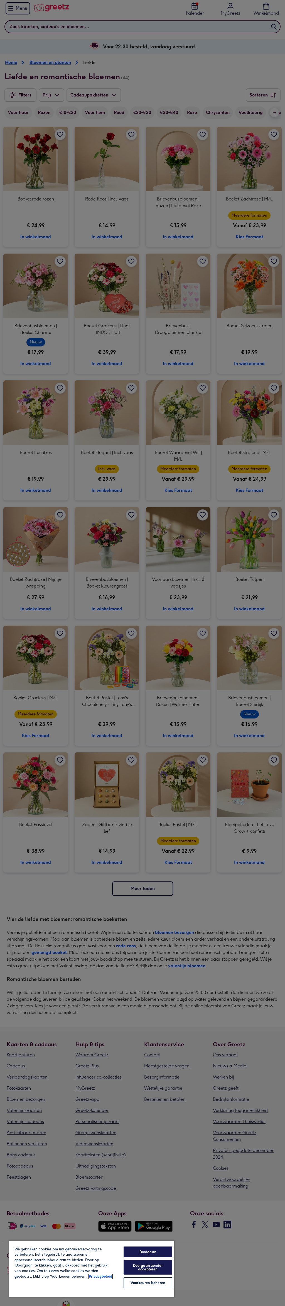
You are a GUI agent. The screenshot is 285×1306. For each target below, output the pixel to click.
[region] (91, 1268)
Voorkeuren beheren (148, 1283)
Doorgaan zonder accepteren (148, 1267)
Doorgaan (147, 1252)
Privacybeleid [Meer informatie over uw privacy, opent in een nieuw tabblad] (100, 1276)
